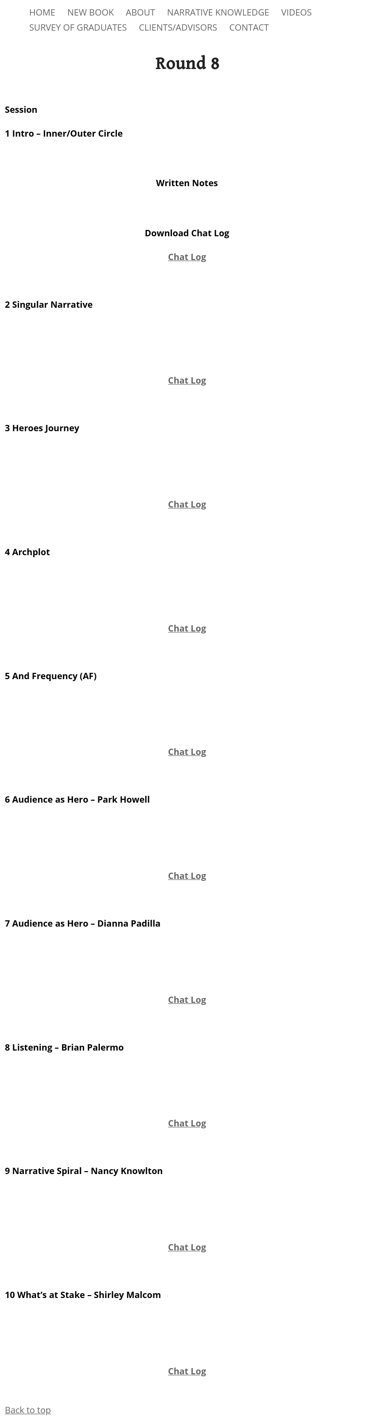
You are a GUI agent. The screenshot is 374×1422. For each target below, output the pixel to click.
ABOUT (140, 12)
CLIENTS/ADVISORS (178, 27)
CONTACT (249, 27)
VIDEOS (296, 12)
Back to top (28, 1410)
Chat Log (187, 257)
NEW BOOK (90, 12)
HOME (42, 12)
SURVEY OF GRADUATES (78, 27)
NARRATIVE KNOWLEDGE (218, 12)
